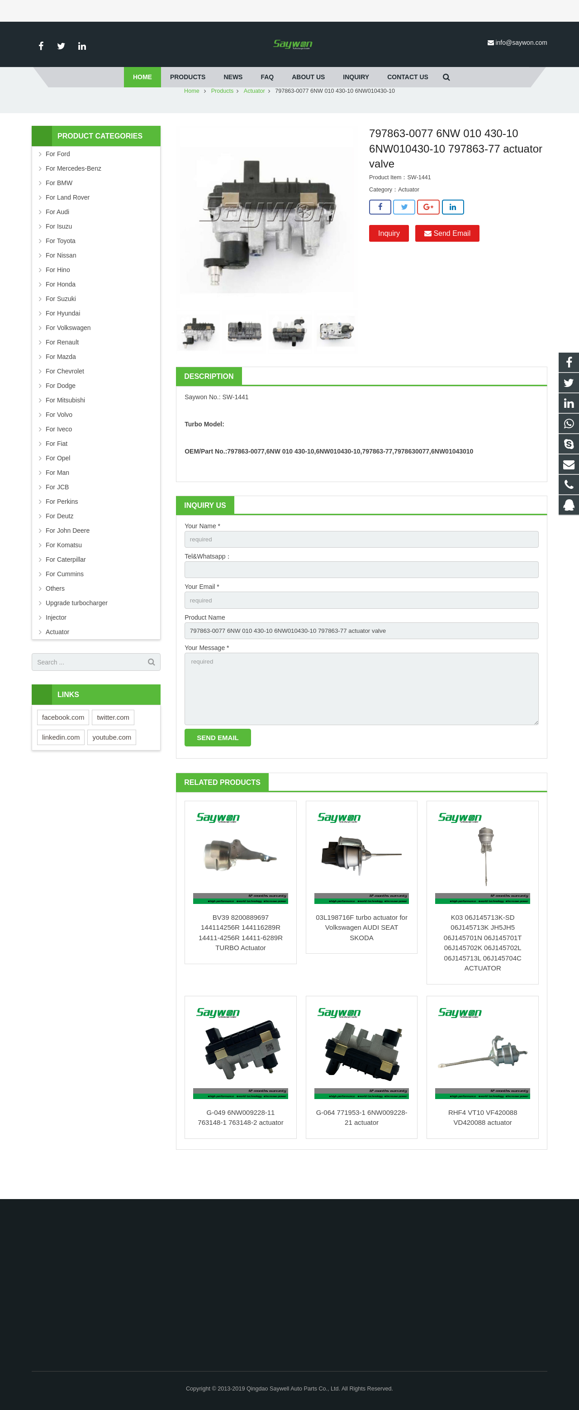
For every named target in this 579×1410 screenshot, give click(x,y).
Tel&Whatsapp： (208, 584)
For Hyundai (63, 340)
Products (222, 118)
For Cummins (65, 600)
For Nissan (61, 282)
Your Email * (202, 615)
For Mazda (61, 383)
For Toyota (61, 267)
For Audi (57, 238)
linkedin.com (61, 764)
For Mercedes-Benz (73, 195)
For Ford (58, 180)
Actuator (254, 118)
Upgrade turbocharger (77, 629)
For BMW (59, 209)
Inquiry (389, 259)
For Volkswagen (68, 354)
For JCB (57, 513)
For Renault (62, 369)
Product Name (205, 646)
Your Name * (202, 552)
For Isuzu (59, 253)
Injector (56, 644)
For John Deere (68, 557)
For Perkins (62, 528)
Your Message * (207, 677)
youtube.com (111, 764)
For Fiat (56, 470)
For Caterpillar (66, 586)
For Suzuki (61, 325)
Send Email (447, 259)
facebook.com (63, 744)
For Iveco (59, 455)
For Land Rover (68, 224)
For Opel (58, 484)
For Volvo (59, 441)
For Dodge (61, 412)
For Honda (61, 311)
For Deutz (59, 542)
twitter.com (113, 744)
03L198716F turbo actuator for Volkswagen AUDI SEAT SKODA (362, 961)
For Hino (58, 296)
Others (55, 615)
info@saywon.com (521, 42)
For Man (57, 499)
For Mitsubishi (65, 426)
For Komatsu (64, 571)
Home (191, 118)
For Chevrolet (65, 397)
